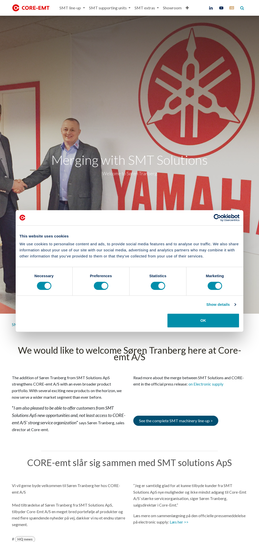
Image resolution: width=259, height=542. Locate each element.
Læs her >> (179, 521)
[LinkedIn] (211, 8)
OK (203, 320)
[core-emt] (232, 8)
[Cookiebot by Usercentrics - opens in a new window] (217, 218)
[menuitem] (72, 8)
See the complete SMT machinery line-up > (176, 420)
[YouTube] (221, 8)
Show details (218, 304)
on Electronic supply (205, 384)
